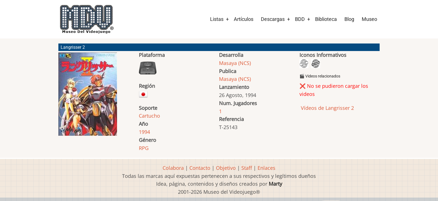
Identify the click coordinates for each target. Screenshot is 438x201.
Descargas (273, 19)
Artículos (243, 19)
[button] (87, 96)
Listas (216, 19)
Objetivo (226, 167)
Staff (246, 167)
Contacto (199, 167)
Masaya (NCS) (235, 63)
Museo (369, 19)
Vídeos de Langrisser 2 (326, 108)
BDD (300, 19)
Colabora (173, 167)
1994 (144, 132)
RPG (144, 148)
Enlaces (266, 167)
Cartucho (149, 115)
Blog (349, 19)
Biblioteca (326, 19)
